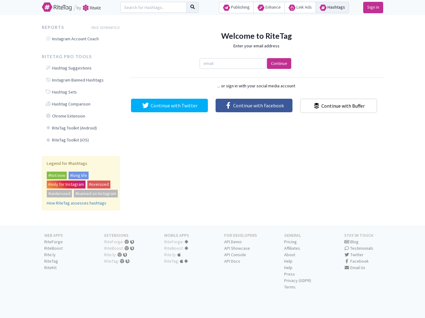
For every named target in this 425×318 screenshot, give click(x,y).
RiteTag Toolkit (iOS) (67, 140)
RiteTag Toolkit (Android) (71, 128)
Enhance (269, 7)
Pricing (290, 241)
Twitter (354, 254)
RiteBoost (53, 248)
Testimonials (359, 248)
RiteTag (51, 261)
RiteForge (53, 241)
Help (288, 261)
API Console (235, 254)
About (289, 254)
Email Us (355, 267)
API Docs (232, 261)
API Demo (233, 241)
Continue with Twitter (169, 105)
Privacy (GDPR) (297, 280)
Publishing (236, 7)
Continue (279, 63)
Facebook (356, 261)
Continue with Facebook (254, 105)
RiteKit (50, 267)
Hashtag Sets (61, 92)
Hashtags (332, 7)
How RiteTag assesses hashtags (76, 203)
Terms (290, 287)
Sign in (373, 7)
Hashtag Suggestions (69, 68)
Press (289, 274)
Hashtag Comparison (68, 104)
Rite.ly (50, 254)
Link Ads (300, 7)
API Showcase (237, 248)
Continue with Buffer (338, 105)
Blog (351, 241)
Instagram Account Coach (72, 39)
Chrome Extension (65, 116)
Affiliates (292, 248)
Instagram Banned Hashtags (75, 80)
